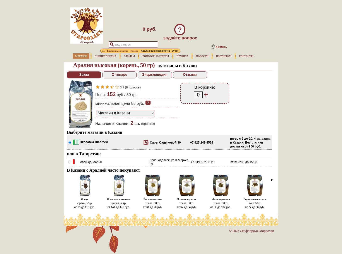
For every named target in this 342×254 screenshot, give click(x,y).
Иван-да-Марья (91, 162)
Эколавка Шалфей (94, 142)
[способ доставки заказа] (125, 113)
